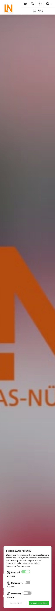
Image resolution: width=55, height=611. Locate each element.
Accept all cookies (38, 603)
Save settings (16, 603)
